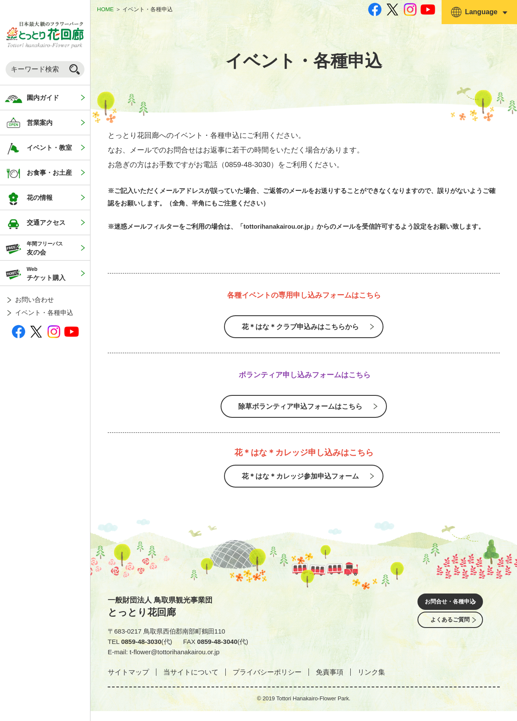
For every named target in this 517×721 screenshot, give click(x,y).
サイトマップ (128, 681)
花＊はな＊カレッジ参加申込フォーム (300, 484)
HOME (105, 9)
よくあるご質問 (450, 636)
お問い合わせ (34, 299)
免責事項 (329, 681)
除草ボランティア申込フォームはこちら (300, 411)
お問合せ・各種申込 (450, 612)
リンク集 (371, 681)
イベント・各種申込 (44, 312)
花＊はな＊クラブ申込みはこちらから (300, 328)
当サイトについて (190, 681)
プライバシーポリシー (267, 681)
